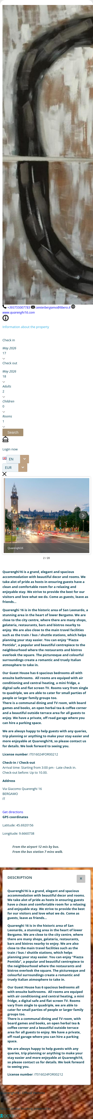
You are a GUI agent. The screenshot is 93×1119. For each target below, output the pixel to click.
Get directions (12, 812)
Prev (10, 516)
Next (83, 516)
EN (11, 459)
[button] (12, 432)
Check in (8, 340)
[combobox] (17, 459)
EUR (8, 467)
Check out (9, 363)
